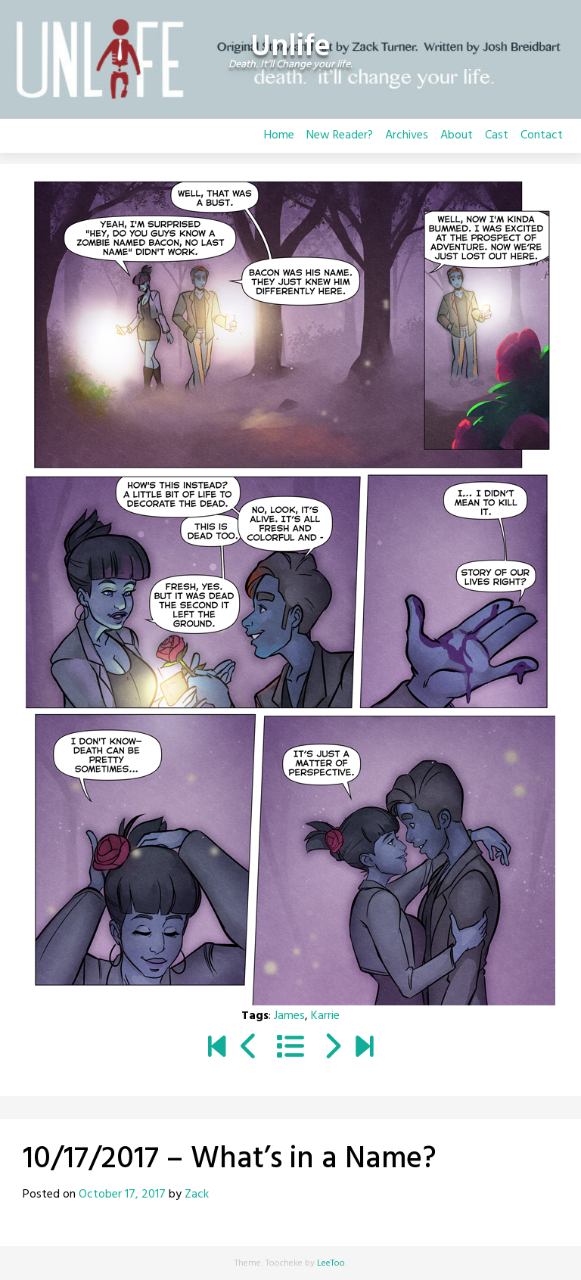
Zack (197, 1194)
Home (279, 135)
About (456, 135)
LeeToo (331, 1263)
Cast (496, 135)
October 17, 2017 (122, 1194)
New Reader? (339, 135)
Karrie (325, 1016)
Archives (406, 135)
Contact (541, 135)
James (289, 1016)
